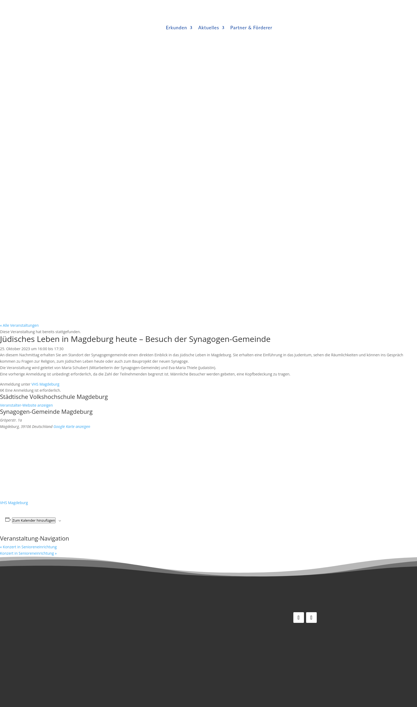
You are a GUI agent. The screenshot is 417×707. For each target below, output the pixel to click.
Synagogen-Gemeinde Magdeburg (46, 411)
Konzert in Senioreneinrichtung (28, 546)
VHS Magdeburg (45, 384)
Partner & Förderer (251, 27)
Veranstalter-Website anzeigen (26, 405)
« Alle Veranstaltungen (19, 325)
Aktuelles (208, 27)
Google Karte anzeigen (71, 426)
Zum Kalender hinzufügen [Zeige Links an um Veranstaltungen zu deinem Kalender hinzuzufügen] (33, 520)
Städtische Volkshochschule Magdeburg (54, 397)
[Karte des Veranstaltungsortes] (41, 464)
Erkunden (176, 27)
